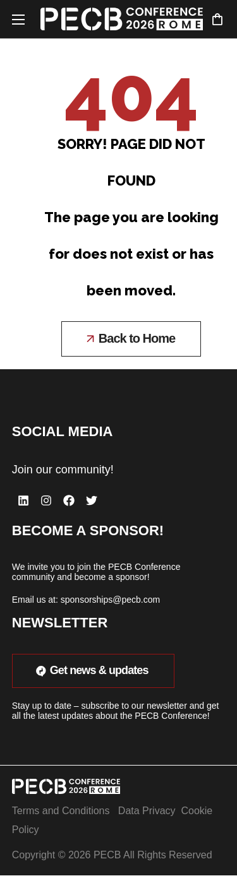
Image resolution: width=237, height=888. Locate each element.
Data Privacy (147, 810)
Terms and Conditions (61, 810)
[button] (217, 19)
